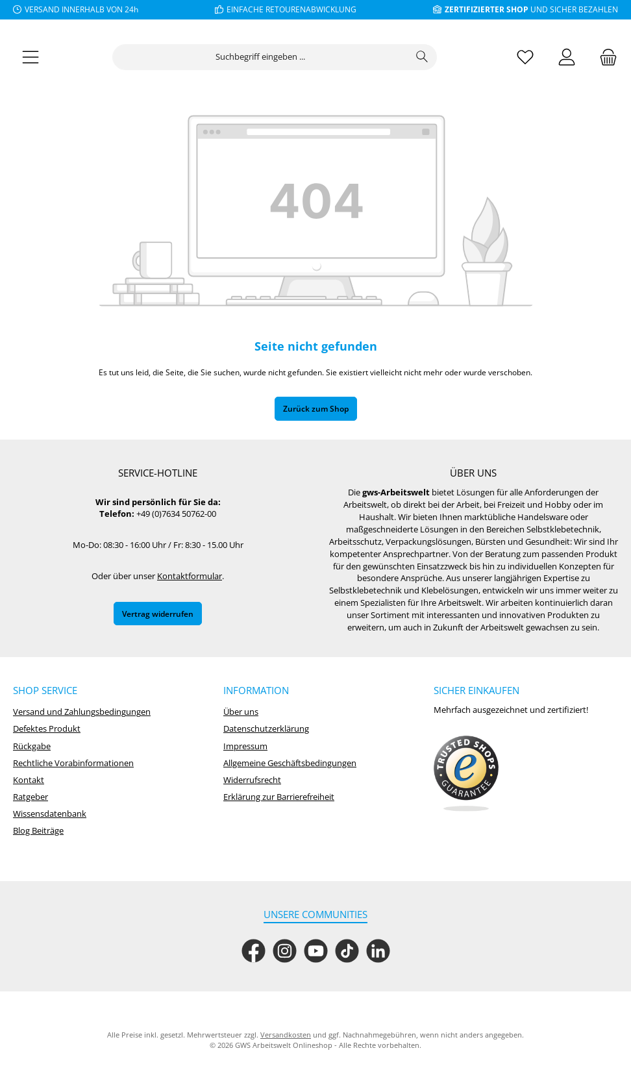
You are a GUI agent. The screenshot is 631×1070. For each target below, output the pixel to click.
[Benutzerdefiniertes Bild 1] (466, 774)
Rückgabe (32, 746)
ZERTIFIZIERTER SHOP (486, 9)
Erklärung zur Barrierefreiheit (278, 796)
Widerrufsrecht (252, 780)
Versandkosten (285, 1034)
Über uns (240, 711)
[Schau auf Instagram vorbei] (284, 950)
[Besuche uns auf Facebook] (253, 950)
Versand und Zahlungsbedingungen (82, 711)
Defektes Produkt (46, 728)
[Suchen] (422, 63)
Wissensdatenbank (49, 813)
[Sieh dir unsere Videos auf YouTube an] (315, 950)
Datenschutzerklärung (266, 728)
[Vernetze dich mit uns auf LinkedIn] (378, 950)
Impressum (245, 746)
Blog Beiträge (38, 830)
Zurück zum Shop (316, 415)
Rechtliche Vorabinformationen (73, 763)
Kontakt (28, 780)
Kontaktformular (189, 576)
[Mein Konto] (566, 63)
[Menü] (30, 63)
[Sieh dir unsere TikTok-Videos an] (347, 950)
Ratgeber (30, 796)
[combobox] (260, 63)
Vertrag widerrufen (157, 613)
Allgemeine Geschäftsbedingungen (289, 763)
